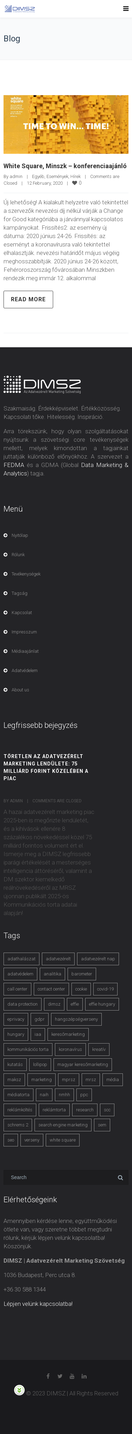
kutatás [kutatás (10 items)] (15, 1064)
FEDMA (14, 464)
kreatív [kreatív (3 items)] (99, 1049)
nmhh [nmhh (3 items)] (64, 1094)
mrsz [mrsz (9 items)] (91, 1079)
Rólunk (18, 554)
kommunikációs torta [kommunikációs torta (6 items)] (28, 1049)
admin (16, 176)
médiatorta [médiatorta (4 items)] (18, 1094)
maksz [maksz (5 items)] (14, 1079)
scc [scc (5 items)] (107, 1109)
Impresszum (24, 631)
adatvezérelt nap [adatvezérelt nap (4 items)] (98, 958)
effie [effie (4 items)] (75, 1004)
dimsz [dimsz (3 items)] (54, 1004)
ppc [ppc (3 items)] (84, 1094)
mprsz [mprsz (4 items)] (68, 1079)
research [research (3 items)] (85, 1109)
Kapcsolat (22, 612)
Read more (28, 299)
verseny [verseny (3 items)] (31, 1140)
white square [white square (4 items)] (63, 1140)
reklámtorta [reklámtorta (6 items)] (54, 1109)
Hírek (75, 176)
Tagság (19, 593)
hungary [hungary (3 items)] (15, 1034)
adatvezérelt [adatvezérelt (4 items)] (58, 958)
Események (57, 176)
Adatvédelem (25, 670)
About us (20, 689)
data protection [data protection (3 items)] (22, 1004)
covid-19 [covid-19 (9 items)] (105, 989)
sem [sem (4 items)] (102, 1124)
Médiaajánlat (25, 651)
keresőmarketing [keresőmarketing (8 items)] (68, 1034)
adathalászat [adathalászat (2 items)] (21, 958)
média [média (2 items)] (112, 1079)
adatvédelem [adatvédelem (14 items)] (20, 973)
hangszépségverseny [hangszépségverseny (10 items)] (76, 1019)
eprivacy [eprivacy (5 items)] (15, 1019)
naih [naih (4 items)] (44, 1094)
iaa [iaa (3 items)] (37, 1034)
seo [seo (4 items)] (10, 1140)
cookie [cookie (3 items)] (81, 989)
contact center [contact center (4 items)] (51, 989)
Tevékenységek (26, 574)
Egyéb (38, 176)
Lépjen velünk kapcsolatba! (38, 1303)
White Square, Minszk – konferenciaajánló (65, 166)
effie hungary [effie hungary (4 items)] (102, 1004)
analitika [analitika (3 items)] (52, 973)
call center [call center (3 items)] (17, 989)
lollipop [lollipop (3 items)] (40, 1064)
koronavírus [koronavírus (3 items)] (70, 1049)
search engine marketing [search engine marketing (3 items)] (63, 1124)
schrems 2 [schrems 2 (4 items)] (17, 1124)
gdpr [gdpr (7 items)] (39, 1019)
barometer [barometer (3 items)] (81, 973)
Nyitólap (20, 535)
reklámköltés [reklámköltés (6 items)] (19, 1109)
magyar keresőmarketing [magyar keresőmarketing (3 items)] (82, 1064)
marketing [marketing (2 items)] (41, 1079)
